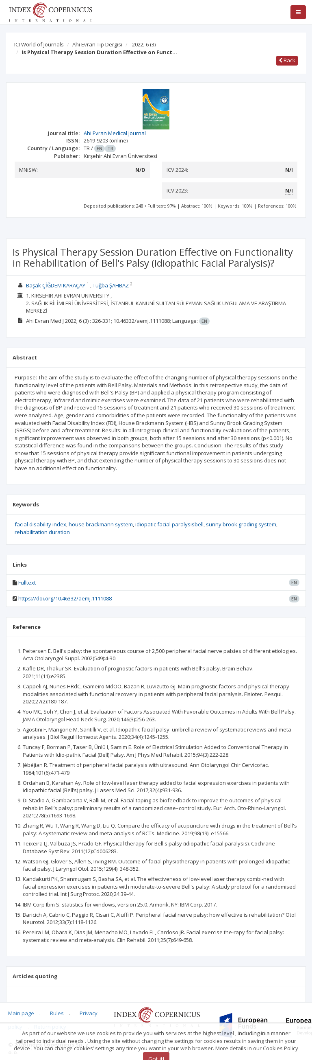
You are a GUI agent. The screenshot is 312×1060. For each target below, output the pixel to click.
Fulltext (27, 582)
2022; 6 (144, 44)
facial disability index (40, 524)
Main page (21, 1013)
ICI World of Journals (39, 44)
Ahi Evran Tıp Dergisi (97, 44)
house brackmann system (101, 524)
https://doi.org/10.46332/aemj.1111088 (65, 598)
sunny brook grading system (241, 524)
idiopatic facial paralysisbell (169, 524)
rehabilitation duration (42, 532)
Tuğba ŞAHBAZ (111, 285)
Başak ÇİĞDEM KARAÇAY (55, 285)
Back (287, 60)
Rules (57, 1013)
